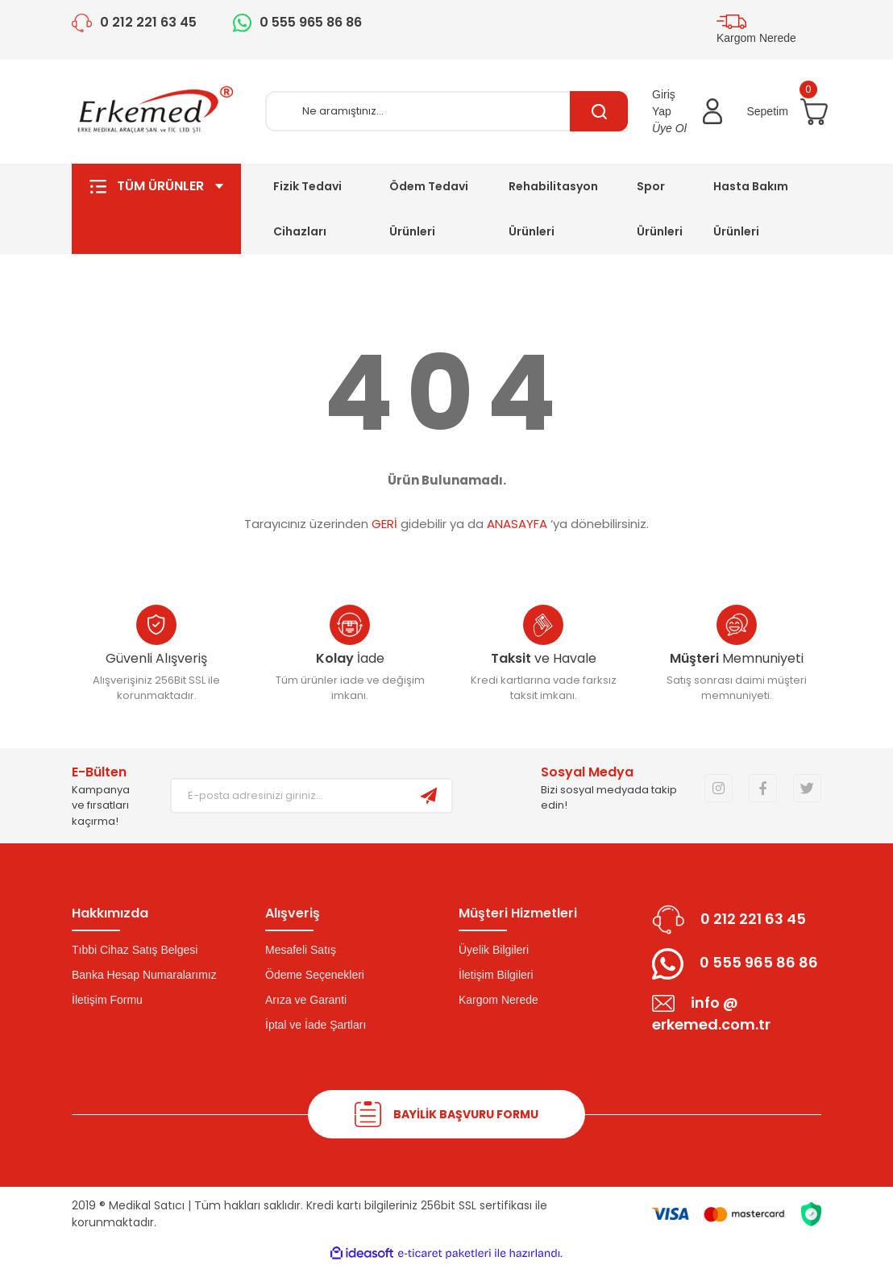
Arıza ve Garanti (306, 999)
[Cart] (783, 111)
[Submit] (428, 796)
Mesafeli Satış (300, 949)
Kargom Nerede (498, 999)
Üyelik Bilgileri (494, 949)
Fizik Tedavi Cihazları (307, 208)
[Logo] (156, 111)
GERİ (384, 523)
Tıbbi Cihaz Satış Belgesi (134, 949)
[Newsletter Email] (289, 796)
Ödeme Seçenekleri (314, 974)
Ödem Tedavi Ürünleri (428, 208)
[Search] (446, 111)
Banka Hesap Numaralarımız (144, 974)
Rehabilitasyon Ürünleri (553, 208)
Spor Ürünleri (660, 208)
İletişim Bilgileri (496, 974)
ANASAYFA (517, 523)
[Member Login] (687, 111)
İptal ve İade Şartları (315, 1024)
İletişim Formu (107, 999)
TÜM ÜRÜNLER (156, 209)
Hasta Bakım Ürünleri (750, 208)
